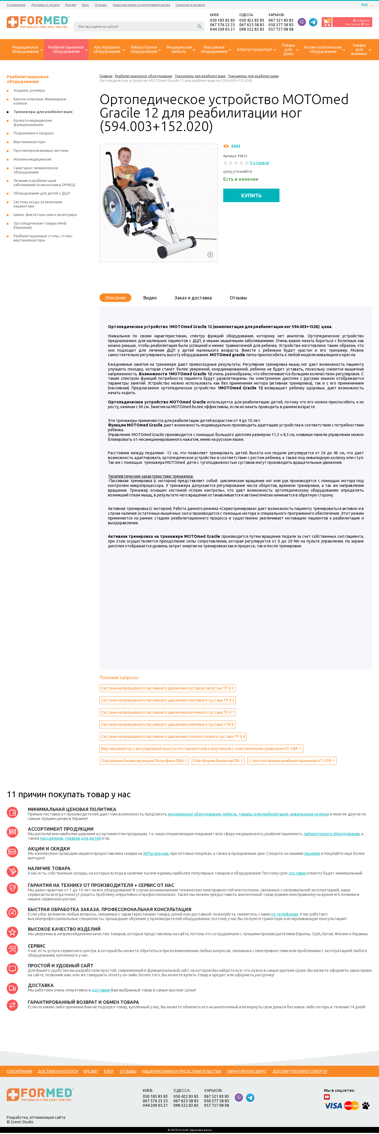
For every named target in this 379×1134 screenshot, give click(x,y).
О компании (16, 4)
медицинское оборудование (194, 815)
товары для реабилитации (263, 815)
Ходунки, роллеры (29, 91)
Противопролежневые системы (41, 151)
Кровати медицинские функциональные (32, 123)
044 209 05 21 (222, 30)
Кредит (70, 4)
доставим (101, 991)
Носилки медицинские (32, 160)
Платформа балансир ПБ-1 (218, 762)
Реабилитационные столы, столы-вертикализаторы (43, 239)
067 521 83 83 (281, 21)
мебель (230, 815)
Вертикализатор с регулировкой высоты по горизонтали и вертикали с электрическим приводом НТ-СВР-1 (201, 749)
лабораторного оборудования (332, 835)
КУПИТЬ (251, 196)
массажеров (51, 839)
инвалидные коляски (309, 815)
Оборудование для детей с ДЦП (41, 194)
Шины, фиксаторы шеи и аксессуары (45, 216)
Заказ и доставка (193, 298)
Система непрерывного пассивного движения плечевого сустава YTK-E (167, 725)
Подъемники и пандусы (33, 134)
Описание (115, 298)
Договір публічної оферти (299, 1072)
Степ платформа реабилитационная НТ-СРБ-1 (292, 762)
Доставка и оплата (45, 4)
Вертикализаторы (29, 143)
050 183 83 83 (222, 21)
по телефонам (284, 915)
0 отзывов (259, 164)
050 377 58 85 (281, 25)
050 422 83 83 (251, 21)
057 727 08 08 (281, 30)
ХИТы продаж (156, 854)
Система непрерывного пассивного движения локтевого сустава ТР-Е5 (167, 701)
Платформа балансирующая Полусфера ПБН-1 (144, 762)
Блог (85, 4)
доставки (297, 874)
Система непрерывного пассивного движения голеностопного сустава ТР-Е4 (173, 737)
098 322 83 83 (251, 30)
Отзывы (101, 4)
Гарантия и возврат (190, 4)
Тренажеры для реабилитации (43, 113)
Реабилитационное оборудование (28, 80)
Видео (150, 298)
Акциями (312, 854)
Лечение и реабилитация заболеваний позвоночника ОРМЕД (44, 184)
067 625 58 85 (251, 25)
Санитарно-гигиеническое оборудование (35, 171)
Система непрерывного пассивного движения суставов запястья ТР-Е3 (167, 689)
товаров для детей (83, 839)
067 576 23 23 (222, 25)
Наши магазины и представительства (141, 4)
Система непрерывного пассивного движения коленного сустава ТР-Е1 (167, 713)
